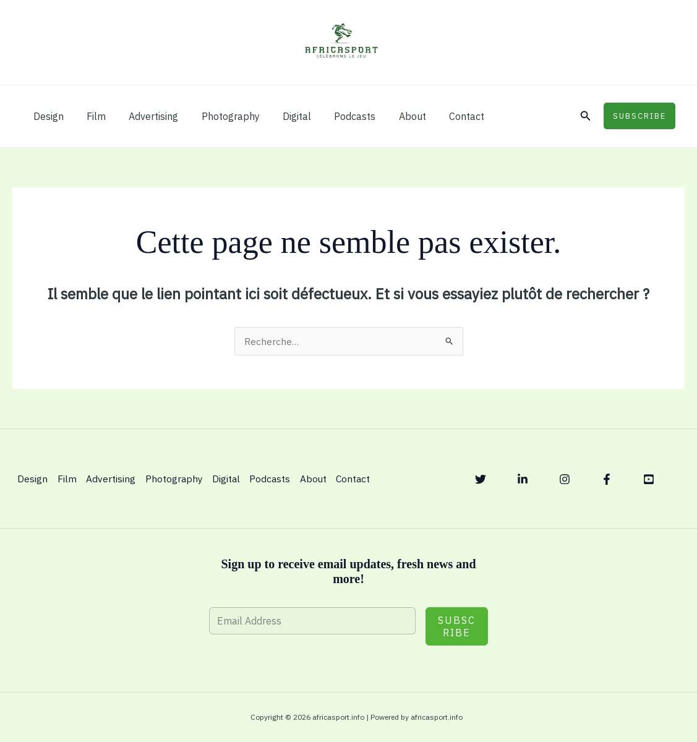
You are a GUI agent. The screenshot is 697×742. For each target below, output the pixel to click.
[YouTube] (648, 479)
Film (91, 116)
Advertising (145, 116)
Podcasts (336, 116)
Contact (442, 116)
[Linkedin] (522, 479)
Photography (219, 116)
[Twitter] (480, 479)
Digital (282, 116)
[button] (585, 116)
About (390, 116)
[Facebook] (606, 479)
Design (47, 116)
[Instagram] (564, 479)
